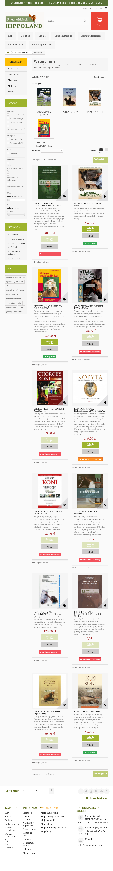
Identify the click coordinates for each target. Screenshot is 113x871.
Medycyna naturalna (12, 89)
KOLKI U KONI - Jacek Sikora (87, 712)
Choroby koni (13, 74)
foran (21, 307)
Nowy (14, 153)
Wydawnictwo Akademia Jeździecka (15, 168)
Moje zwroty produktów (52, 816)
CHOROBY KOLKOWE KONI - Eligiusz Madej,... (47, 713)
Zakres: (10, 196)
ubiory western (12, 294)
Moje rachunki (48, 820)
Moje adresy (47, 824)
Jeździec (25, 35)
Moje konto (50, 808)
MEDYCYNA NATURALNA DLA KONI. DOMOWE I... (48, 307)
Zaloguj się (101, 8)
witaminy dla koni (13, 299)
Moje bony (46, 831)
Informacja (14, 227)
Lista (106, 150)
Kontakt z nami (87, 8)
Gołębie (9, 847)
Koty (7, 844)
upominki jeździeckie (14, 281)
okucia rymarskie (13, 286)
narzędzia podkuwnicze (15, 277)
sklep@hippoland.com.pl (90, 845)
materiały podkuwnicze (15, 290)
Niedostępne (16, 139)
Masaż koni (12, 80)
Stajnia (42, 35)
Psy (7, 840)
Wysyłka (14, 235)
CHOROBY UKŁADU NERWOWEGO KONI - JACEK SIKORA (87, 614)
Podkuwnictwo (15, 44)
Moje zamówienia (49, 812)
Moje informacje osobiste (53, 827)
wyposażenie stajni (13, 303)
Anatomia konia (14, 68)
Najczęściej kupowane (28, 824)
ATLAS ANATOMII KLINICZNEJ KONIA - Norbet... (88, 307)
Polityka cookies (17, 239)
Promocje (27, 812)
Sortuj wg (36, 150)
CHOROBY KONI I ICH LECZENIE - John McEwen (50, 410)
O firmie (14, 247)
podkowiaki (11, 307)
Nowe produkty (27, 817)
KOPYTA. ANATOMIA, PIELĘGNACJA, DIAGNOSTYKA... (89, 410)
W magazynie (16, 143)
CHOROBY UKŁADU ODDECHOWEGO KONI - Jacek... (48, 204)
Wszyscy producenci (42, 44)
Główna (27, 839)
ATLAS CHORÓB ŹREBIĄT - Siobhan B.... (86, 513)
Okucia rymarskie (63, 35)
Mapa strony (29, 853)
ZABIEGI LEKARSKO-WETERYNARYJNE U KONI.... (47, 613)
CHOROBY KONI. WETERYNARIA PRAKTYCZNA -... (49, 513)
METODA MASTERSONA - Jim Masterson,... (87, 204)
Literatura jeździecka (91, 35)
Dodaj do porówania (41, 262)
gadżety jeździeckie (14, 311)
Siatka (101, 150)
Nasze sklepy (16, 258)
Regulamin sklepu (18, 243)
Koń (10, 35)
